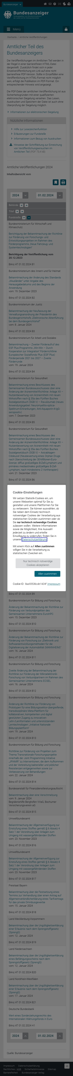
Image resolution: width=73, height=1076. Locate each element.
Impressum (53, 583)
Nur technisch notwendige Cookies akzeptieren (38, 563)
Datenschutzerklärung (34, 539)
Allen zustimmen (47, 573)
